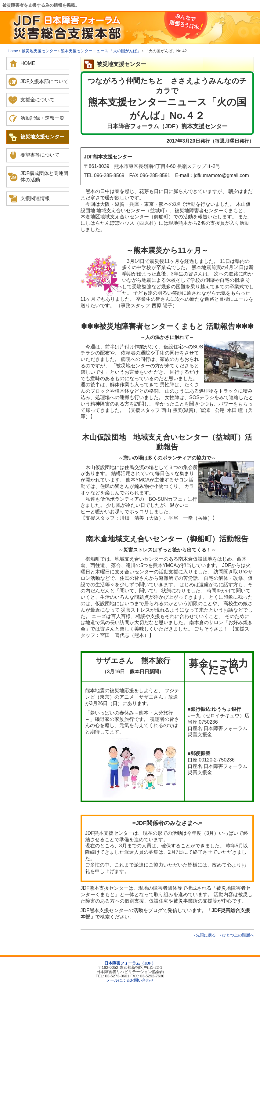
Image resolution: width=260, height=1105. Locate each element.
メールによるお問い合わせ (130, 980)
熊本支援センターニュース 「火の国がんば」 (101, 51)
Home (13, 51)
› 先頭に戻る (204, 935)
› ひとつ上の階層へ (237, 935)
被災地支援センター (39, 51)
